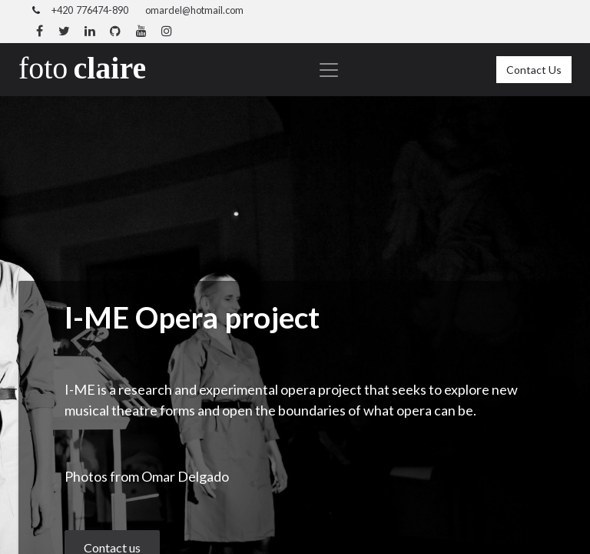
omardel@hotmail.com (194, 10)
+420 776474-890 (89, 10)
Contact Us (534, 69)
